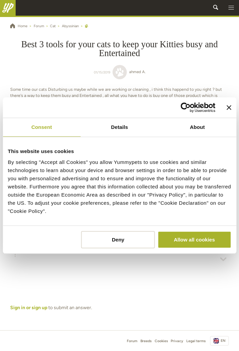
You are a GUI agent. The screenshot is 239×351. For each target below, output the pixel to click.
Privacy (177, 341)
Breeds (146, 341)
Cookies (161, 341)
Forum (132, 341)
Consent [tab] (41, 127)
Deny (118, 240)
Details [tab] (119, 127)
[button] (231, 8)
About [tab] (197, 127)
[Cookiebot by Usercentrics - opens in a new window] (186, 107)
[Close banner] (228, 107)
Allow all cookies (194, 240)
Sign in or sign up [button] (28, 308)
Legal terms (196, 341)
